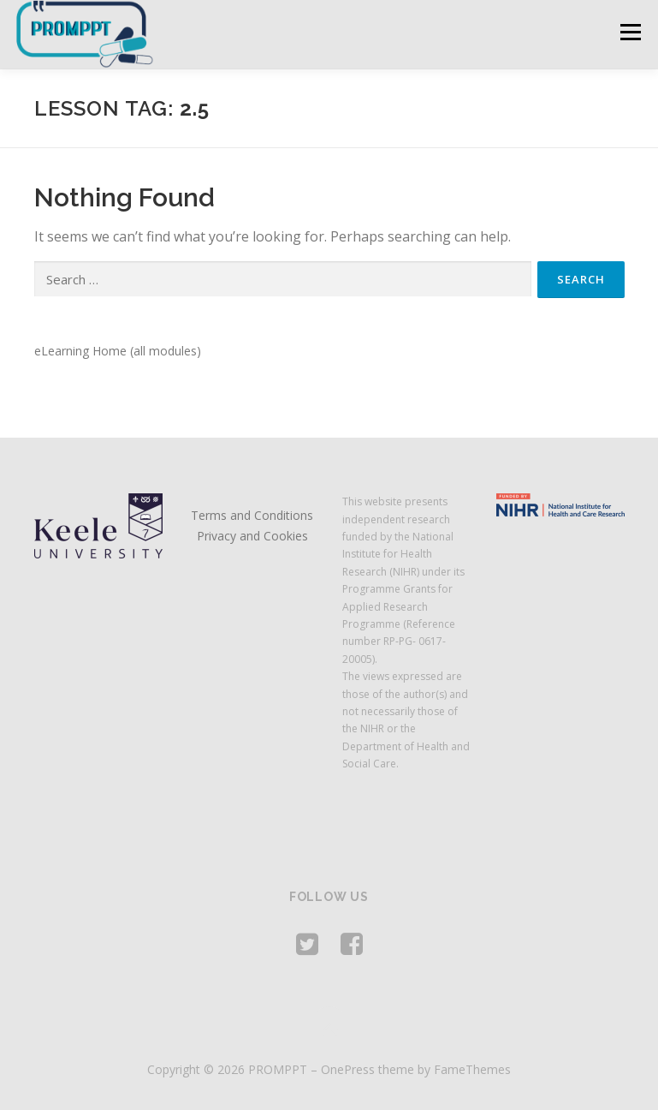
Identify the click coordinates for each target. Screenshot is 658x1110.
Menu (630, 31)
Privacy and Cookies (252, 536)
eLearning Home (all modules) (117, 351)
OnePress (348, 1069)
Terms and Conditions (252, 515)
